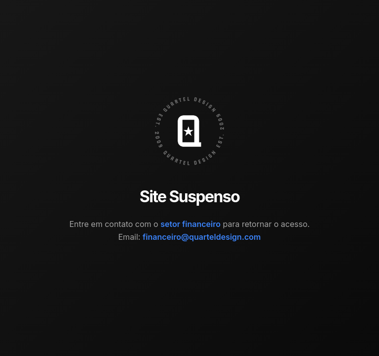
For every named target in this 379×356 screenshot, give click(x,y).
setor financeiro (190, 224)
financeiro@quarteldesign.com (202, 237)
